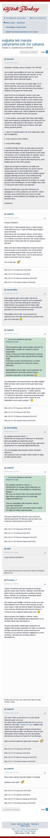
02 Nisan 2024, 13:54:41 (11, 293)
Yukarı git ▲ (35, 824)
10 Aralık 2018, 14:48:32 (11, 63)
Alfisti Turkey (25, 826)
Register (9, 342)
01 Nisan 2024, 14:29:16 (11, 217)
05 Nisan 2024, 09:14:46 (11, 713)
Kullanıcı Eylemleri (29, 52)
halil (8, 549)
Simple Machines (32, 829)
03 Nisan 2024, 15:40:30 (11, 552)
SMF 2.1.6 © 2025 (18, 829)
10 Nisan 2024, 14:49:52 (11, 772)
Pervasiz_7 (12, 580)
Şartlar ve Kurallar (23, 824)
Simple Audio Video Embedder (25, 831)
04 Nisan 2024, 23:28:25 (11, 584)
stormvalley (12, 290)
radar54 (10, 214)
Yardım (13, 824)
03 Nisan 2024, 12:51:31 (11, 431)
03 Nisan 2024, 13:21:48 (11, 471)
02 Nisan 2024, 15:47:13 (11, 333)
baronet (10, 59)
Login (16, 342)
